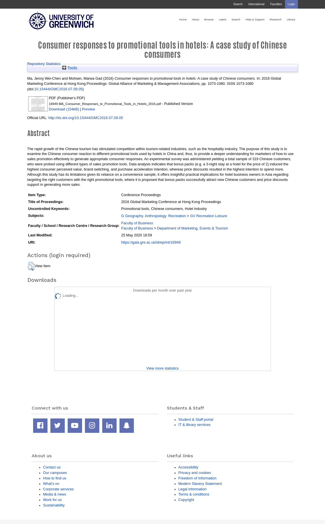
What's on (51, 483)
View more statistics (162, 368)
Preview (88, 109)
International (256, 4)
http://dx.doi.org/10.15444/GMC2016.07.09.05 (85, 118)
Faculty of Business (137, 223)
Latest (222, 19)
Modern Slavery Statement (200, 483)
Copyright (186, 500)
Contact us (52, 467)
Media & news (54, 494)
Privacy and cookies (194, 473)
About (195, 19)
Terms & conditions (194, 494)
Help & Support (255, 19)
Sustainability (54, 505)
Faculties (276, 4)
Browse (209, 19)
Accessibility (188, 467)
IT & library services (194, 424)
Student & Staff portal (195, 419)
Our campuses (55, 473)
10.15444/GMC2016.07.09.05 (58, 89)
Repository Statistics (44, 64)
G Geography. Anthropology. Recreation (153, 216)
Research (276, 19)
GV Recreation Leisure (208, 216)
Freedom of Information (197, 478)
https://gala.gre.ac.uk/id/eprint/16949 (150, 242)
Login (291, 4)
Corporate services (58, 489)
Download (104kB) (64, 109)
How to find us (54, 478)
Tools (69, 68)
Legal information (192, 489)
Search (237, 4)
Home (183, 19)
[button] (31, 266)
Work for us (52, 500)
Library (291, 19)
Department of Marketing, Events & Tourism (192, 228)
